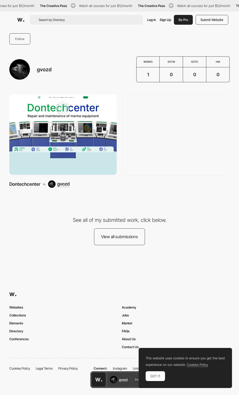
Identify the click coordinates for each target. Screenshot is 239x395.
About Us (129, 339)
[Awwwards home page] (99, 380)
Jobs (125, 315)
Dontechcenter (24, 184)
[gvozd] (59, 184)
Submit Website (211, 20)
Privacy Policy (68, 368)
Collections (17, 315)
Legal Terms (44, 368)
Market (127, 323)
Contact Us (130, 347)
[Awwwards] (20, 20)
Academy (129, 307)
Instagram (120, 368)
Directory (16, 331)
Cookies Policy (19, 368)
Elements (16, 323)
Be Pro (183, 20)
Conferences (19, 339)
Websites (16, 307)
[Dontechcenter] (63, 134)
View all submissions (119, 236)
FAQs (126, 331)
